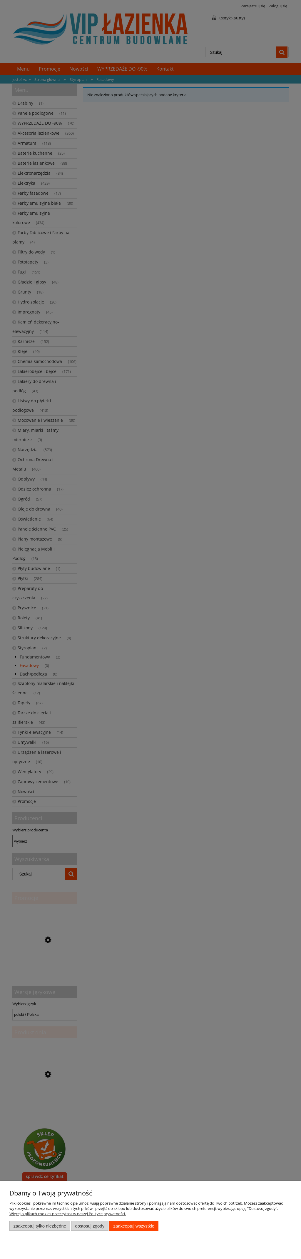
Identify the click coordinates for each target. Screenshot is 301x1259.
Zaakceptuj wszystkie (133, 1225)
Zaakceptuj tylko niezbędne (40, 1225)
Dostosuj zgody (89, 1225)
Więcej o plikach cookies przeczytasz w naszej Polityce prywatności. (67, 1213)
